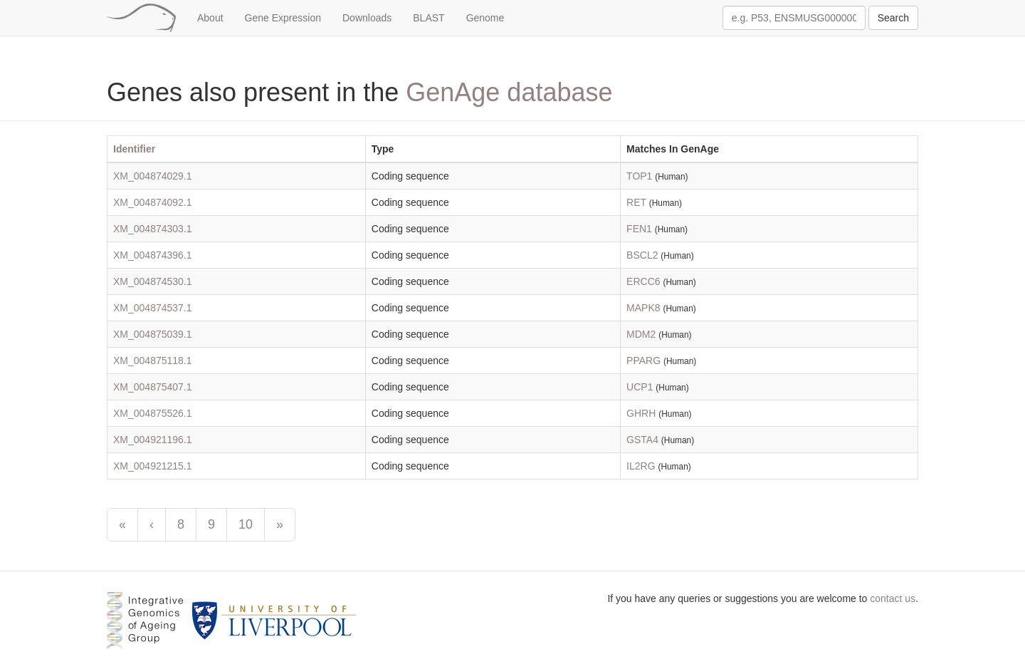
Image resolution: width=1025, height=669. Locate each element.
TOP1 (639, 176)
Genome (485, 18)
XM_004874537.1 (152, 307)
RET (636, 202)
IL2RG (640, 466)
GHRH (641, 413)
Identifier (134, 149)
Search (893, 18)
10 (245, 524)
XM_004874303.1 (152, 228)
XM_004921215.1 (152, 466)
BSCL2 (642, 255)
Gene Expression (283, 18)
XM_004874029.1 (152, 176)
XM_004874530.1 (152, 281)
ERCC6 (643, 281)
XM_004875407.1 (152, 387)
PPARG (643, 360)
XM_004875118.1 (152, 360)
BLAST (428, 18)
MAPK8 (643, 307)
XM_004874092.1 (152, 202)
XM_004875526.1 (152, 413)
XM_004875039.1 (152, 334)
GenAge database (509, 92)
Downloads (366, 18)
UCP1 (639, 387)
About (210, 18)
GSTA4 (642, 439)
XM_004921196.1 (152, 439)
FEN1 (639, 228)
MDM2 (641, 334)
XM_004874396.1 (152, 255)
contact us (892, 598)
